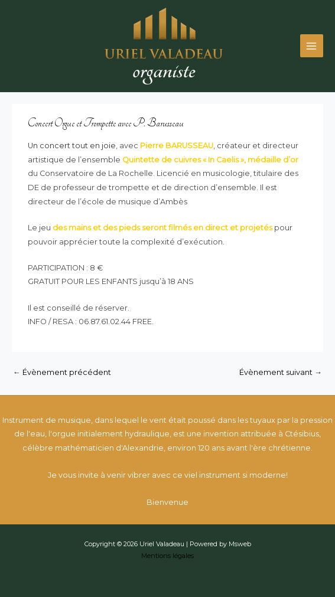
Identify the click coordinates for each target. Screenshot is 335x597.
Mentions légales (167, 556)
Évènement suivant (280, 372)
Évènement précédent (62, 372)
